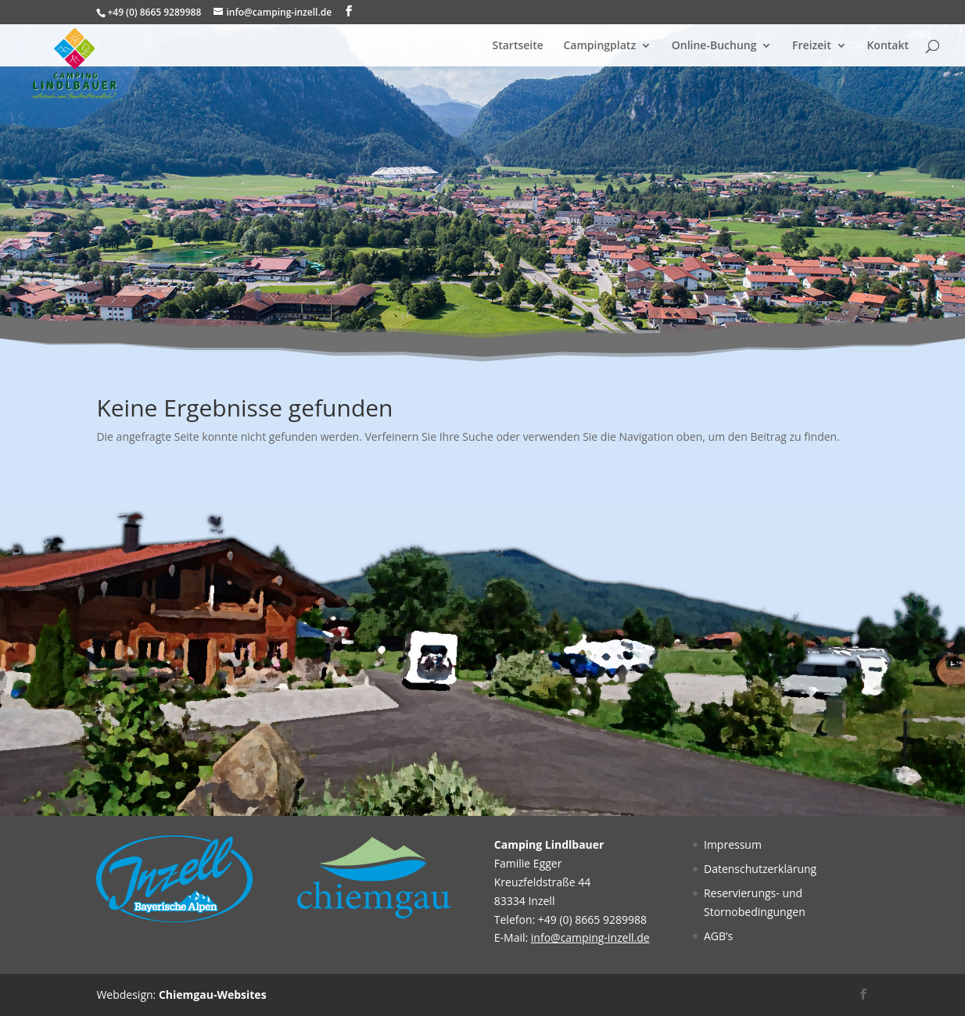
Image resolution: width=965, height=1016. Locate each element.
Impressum (733, 844)
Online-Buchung (714, 46)
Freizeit (811, 46)
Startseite (518, 46)
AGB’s (718, 935)
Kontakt (887, 46)
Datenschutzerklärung (760, 868)
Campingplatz (599, 46)
